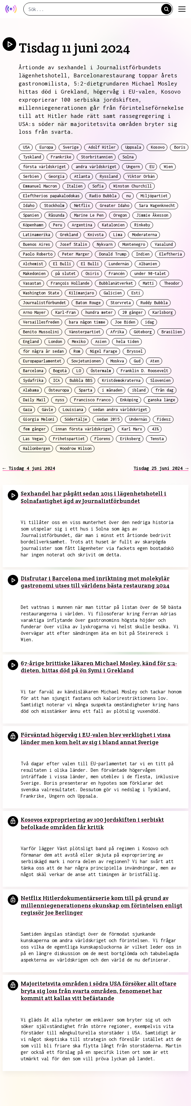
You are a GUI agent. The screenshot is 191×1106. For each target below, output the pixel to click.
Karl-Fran (65, 312)
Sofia (98, 186)
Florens (102, 438)
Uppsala (133, 147)
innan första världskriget (83, 429)
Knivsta (96, 234)
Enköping (129, 399)
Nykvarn (105, 244)
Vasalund (164, 244)
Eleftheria (170, 254)
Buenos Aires (36, 244)
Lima (117, 234)
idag (149, 322)
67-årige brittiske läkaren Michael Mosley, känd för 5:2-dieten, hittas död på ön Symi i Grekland (99, 666)
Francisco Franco (92, 399)
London (55, 341)
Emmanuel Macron (40, 186)
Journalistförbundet (44, 302)
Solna (128, 156)
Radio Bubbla (103, 195)
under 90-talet (150, 273)
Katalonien (113, 224)
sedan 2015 (108, 419)
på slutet (65, 273)
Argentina (82, 224)
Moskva (117, 361)
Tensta (157, 438)
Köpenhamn (33, 224)
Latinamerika (36, 234)
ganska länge (161, 399)
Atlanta (82, 176)
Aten (154, 361)
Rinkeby (142, 224)
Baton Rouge (88, 302)
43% (155, 429)
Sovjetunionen (86, 361)
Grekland (69, 234)
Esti (135, 293)
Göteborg (143, 331)
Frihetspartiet (69, 438)
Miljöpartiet (154, 195)
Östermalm (101, 370)
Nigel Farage (103, 351)
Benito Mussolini (41, 331)
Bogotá (60, 370)
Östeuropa (59, 390)
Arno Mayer (34, 312)
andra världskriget (96, 166)
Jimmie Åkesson (152, 215)
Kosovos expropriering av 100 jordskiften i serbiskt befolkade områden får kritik (92, 823)
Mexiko (78, 341)
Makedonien (34, 273)
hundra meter (99, 312)
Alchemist (33, 263)
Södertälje (75, 419)
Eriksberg (130, 438)
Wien (168, 166)
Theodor (172, 283)
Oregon (120, 215)
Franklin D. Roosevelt (144, 370)
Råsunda (56, 215)
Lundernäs (119, 263)
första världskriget (44, 166)
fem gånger (34, 429)
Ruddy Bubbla (154, 302)
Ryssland (109, 176)
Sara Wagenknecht (157, 205)
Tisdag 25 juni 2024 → (160, 468)
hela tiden (127, 341)
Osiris (92, 273)
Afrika (117, 331)
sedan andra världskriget (120, 409)
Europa (46, 147)
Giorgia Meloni (39, 419)
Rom (76, 351)
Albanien (148, 263)
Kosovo (157, 147)
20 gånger (132, 312)
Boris (179, 147)
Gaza (27, 409)
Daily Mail (34, 399)
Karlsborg (162, 312)
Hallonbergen (36, 448)
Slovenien (160, 380)
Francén (117, 273)
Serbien (31, 176)
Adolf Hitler (102, 147)
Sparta (85, 390)
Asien (101, 341)
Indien (143, 254)
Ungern (133, 166)
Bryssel (135, 351)
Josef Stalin (73, 244)
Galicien (113, 293)
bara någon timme (87, 322)
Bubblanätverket (116, 283)
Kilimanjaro (81, 293)
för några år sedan (43, 351)
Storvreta (120, 302)
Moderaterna (144, 234)
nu (128, 195)
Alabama (31, 390)
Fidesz (164, 419)
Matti (148, 283)
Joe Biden (125, 322)
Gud (137, 361)
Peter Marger (75, 254)
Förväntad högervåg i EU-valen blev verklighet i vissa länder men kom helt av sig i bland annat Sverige (96, 738)
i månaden (112, 390)
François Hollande (70, 283)
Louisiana (73, 409)
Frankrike (61, 156)
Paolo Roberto (37, 254)
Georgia (56, 176)
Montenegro (133, 244)
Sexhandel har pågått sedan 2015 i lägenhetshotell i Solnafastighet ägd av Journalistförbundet (93, 497)
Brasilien (172, 331)
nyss (59, 399)
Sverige (71, 147)
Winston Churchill (132, 186)
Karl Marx (132, 429)
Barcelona (33, 370)
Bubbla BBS (81, 380)
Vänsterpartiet (85, 331)
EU (152, 166)
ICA (56, 380)
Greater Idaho (114, 205)
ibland (139, 390)
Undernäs (138, 419)
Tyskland (32, 156)
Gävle (47, 409)
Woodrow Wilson (76, 448)
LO (78, 370)
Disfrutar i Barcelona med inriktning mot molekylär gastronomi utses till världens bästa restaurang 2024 (95, 582)
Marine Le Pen (89, 215)
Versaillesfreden (41, 322)
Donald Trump (112, 254)
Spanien (31, 215)
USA (26, 147)
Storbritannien (97, 156)
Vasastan (32, 283)
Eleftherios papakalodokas (51, 195)
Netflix (82, 205)
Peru (57, 224)
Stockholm (54, 205)
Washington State (41, 293)
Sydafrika (33, 380)
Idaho (28, 205)
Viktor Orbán (141, 176)
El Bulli (62, 263)
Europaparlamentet (42, 361)
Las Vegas (33, 438)
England (31, 341)
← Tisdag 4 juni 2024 (29, 468)
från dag (164, 390)
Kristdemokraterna (121, 380)
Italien (75, 186)
